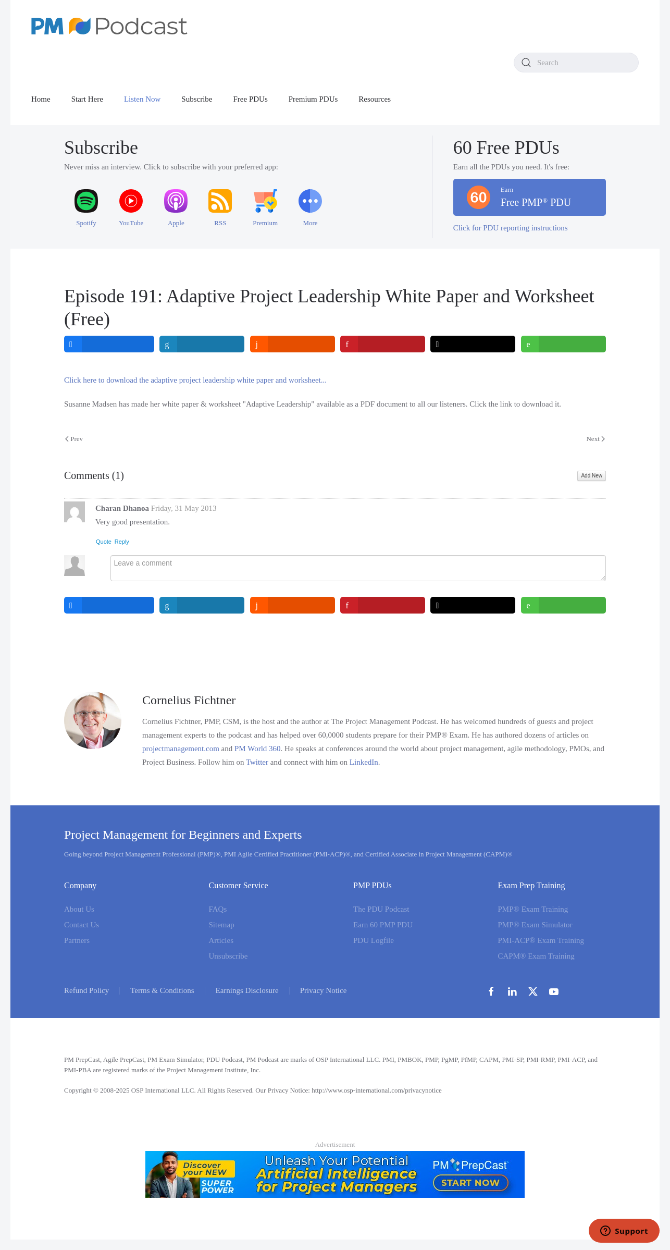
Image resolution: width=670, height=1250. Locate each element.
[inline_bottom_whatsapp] (563, 605)
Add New (591, 476)
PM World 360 (257, 748)
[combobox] (576, 62)
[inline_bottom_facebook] (109, 605)
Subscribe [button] (196, 99)
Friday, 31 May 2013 (184, 508)
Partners (77, 940)
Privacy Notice (323, 990)
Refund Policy (86, 990)
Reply (122, 541)
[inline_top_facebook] (109, 344)
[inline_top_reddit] (292, 344)
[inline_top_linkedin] (202, 344)
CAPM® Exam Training (536, 956)
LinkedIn (364, 762)
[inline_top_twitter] (473, 344)
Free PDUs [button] (250, 99)
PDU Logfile (373, 940)
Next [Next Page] (595, 439)
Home (41, 99)
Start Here (87, 99)
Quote (103, 541)
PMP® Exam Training (533, 909)
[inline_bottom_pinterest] (382, 605)
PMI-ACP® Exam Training (541, 940)
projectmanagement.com (180, 748)
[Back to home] (109, 26)
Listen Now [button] (142, 99)
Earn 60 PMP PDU (383, 925)
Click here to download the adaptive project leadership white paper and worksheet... (195, 380)
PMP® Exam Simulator (535, 925)
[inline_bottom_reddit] (292, 605)
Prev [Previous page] (74, 439)
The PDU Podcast (381, 909)
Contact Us (81, 925)
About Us (79, 909)
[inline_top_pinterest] (382, 344)
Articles (221, 940)
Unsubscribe (228, 956)
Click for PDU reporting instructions (510, 228)
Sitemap (221, 925)
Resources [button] (374, 99)
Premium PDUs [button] (313, 99)
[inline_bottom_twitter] (473, 605)
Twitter (257, 762)
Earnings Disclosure (247, 990)
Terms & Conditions (162, 990)
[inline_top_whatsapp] (563, 344)
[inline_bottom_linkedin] (202, 605)
